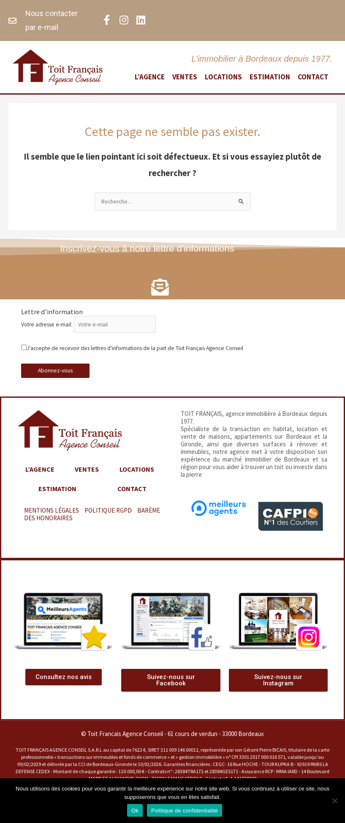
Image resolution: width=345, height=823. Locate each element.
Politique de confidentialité (184, 810)
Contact (313, 77)
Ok (135, 810)
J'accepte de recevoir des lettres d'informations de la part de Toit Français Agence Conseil (132, 353)
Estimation (270, 77)
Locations (223, 77)
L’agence (150, 77)
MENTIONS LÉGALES (51, 516)
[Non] (334, 800)
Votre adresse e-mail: (88, 330)
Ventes (184, 77)
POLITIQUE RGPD (108, 516)
